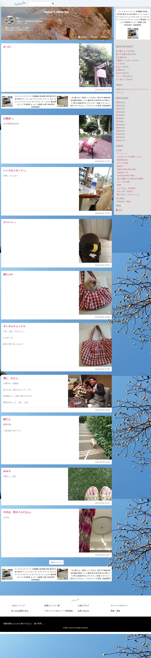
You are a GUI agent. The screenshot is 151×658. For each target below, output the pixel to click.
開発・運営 (115, 611)
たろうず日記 (122, 163)
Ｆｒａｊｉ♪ (122, 153)
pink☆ (7, 471)
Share (104, 37)
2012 (118, 137)
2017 (118, 121)
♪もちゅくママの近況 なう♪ (129, 157)
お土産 (119, 57)
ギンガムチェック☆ (14, 326)
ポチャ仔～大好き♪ (125, 191)
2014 (118, 131)
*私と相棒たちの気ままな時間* (130, 179)
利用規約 (69, 611)
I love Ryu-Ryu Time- (126, 175)
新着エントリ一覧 (52, 605)
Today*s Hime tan (56, 12)
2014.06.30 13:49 (102, 462)
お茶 (118, 70)
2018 (118, 118)
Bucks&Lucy (122, 160)
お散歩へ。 (9, 118)
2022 (118, 105)
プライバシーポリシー (54, 611)
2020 (118, 112)
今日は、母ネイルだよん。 (18, 512)
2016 (118, 124)
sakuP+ (120, 166)
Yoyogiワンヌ (122, 172)
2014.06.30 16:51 (102, 265)
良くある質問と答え (20, 611)
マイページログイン (119, 605)
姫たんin (8, 274)
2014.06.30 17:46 (102, 89)
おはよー (120, 67)
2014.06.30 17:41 (102, 213)
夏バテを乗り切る (123, 54)
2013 (118, 134)
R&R (119, 185)
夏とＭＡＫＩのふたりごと (128, 194)
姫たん (7, 419)
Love (94, 37)
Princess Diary (124, 201)
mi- (17, 18)
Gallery (82, 37)
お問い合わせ (83, 611)
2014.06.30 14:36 (102, 410)
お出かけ (120, 73)
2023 (118, 102)
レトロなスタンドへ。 (15, 170)
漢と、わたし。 (11, 378)
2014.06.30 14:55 (102, 369)
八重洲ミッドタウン (124, 60)
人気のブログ (83, 605)
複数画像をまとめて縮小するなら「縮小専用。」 (24, 623)
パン (118, 63)
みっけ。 (8, 46)
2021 (118, 109)
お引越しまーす (122, 51)
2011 (118, 140)
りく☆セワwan (123, 182)
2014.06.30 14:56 (102, 317)
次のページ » (56, 562)
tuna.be (75, 600)
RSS (119, 210)
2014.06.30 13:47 (102, 503)
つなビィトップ (18, 605)
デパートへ (9, 222)
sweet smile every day (126, 169)
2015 (118, 128)
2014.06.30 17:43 (102, 161)
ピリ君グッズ (121, 79)
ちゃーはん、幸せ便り (126, 188)
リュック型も (121, 76)
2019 (118, 115)
